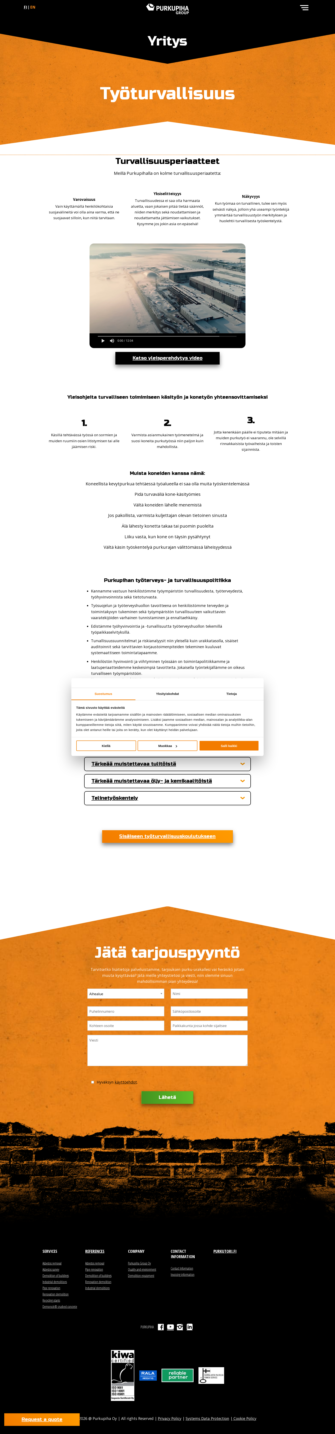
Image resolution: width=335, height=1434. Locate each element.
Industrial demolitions (55, 1281)
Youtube (170, 1326)
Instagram (180, 1326)
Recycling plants (51, 1300)
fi (25, 7)
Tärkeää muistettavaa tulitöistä (133, 764)
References (94, 1251)
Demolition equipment (141, 1275)
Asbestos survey (51, 1269)
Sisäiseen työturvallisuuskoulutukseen (167, 836)
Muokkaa (167, 746)
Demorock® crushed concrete (60, 1306)
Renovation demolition (56, 1294)
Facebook (161, 1326)
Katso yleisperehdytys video (168, 358)
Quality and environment (142, 1269)
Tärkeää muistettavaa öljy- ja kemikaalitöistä (151, 781)
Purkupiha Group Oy (139, 1263)
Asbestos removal (52, 1263)
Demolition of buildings (56, 1275)
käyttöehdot (126, 1082)
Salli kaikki (229, 746)
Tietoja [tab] (231, 693)
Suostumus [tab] (103, 693)
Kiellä (106, 746)
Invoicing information (182, 1274)
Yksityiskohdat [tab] (167, 693)
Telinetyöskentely (114, 798)
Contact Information (182, 1268)
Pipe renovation (51, 1288)
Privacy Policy (169, 1418)
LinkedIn (189, 1326)
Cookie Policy (244, 1418)
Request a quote (42, 1419)
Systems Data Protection (207, 1418)
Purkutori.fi (225, 1251)
